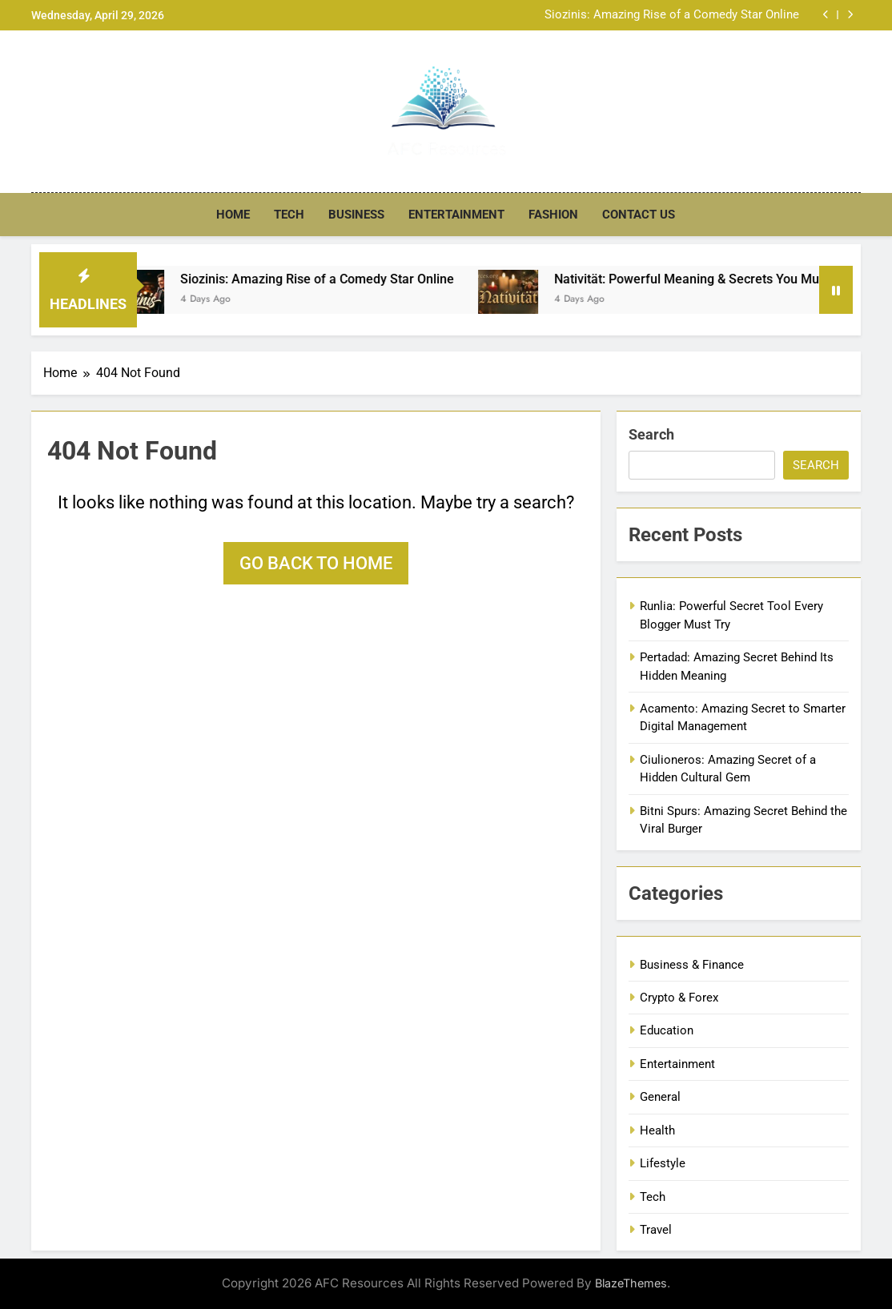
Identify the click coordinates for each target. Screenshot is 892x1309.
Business (356, 214)
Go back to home (315, 563)
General (660, 1097)
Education (666, 1030)
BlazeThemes (631, 1283)
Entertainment (456, 214)
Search (651, 434)
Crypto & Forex (679, 997)
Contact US (638, 214)
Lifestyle (662, 1163)
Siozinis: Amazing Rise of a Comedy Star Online (671, 15)
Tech (289, 214)
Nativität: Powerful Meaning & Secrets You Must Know (727, 279)
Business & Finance (692, 965)
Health (657, 1130)
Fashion (553, 214)
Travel (656, 1230)
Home (233, 214)
